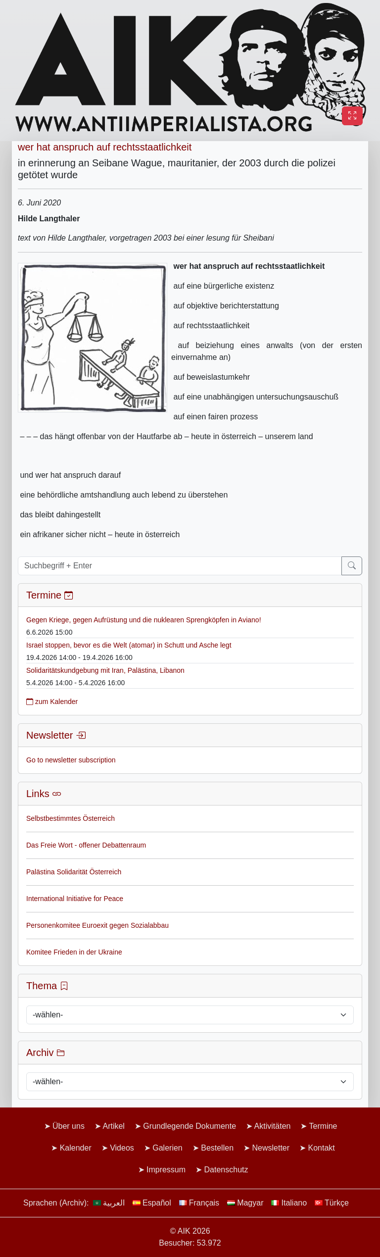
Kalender (76, 1148)
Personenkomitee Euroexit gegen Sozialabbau (97, 925)
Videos (122, 1148)
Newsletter (270, 1148)
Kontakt (321, 1148)
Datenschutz (226, 1169)
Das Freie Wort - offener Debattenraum (86, 845)
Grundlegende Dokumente (189, 1126)
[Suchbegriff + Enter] (180, 565)
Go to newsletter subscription (71, 760)
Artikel (113, 1126)
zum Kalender (52, 701)
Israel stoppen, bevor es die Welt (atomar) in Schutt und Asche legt (129, 645)
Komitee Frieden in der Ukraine (74, 952)
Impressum (166, 1169)
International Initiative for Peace (74, 899)
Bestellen (217, 1148)
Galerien (167, 1148)
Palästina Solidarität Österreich (73, 872)
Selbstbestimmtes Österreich (70, 818)
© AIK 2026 (190, 1231)
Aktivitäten (272, 1126)
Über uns (68, 1126)
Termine (323, 1126)
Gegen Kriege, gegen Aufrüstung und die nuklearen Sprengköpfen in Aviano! (143, 620)
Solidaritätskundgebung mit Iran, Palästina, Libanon (105, 670)
